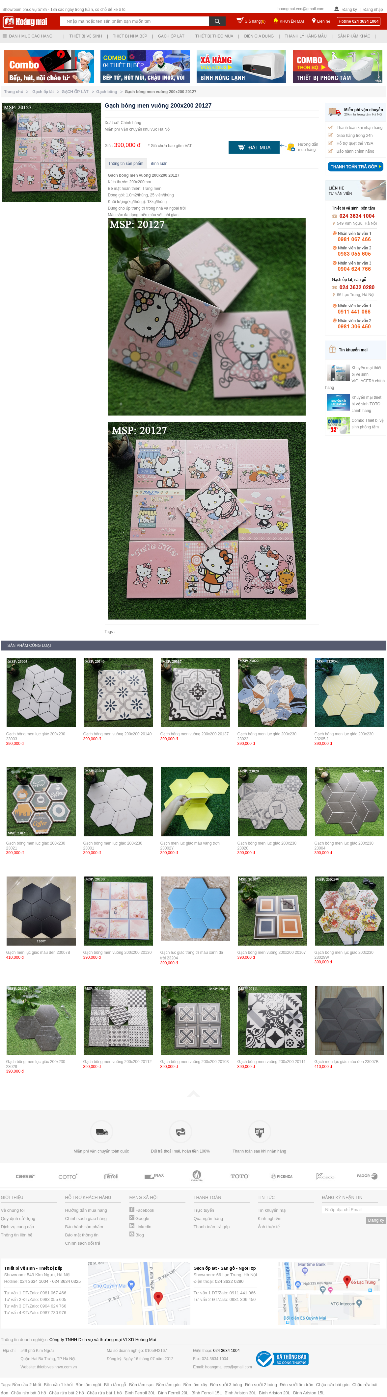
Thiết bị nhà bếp (130, 36)
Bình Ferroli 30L (140, 1392)
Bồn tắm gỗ (115, 1384)
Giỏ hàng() (255, 21)
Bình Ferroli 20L (173, 1392)
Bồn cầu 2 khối (26, 1384)
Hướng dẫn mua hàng (86, 1210)
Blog (136, 1234)
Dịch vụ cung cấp (17, 1226)
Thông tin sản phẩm (126, 163)
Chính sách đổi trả (82, 1243)
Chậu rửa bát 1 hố (104, 1392)
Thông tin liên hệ (17, 1234)
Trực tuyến (204, 1210)
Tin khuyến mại (272, 1210)
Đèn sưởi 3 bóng (226, 1384)
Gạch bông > (110, 91)
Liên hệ (323, 21)
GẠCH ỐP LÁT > (79, 91)
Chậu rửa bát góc (332, 1384)
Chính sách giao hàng (86, 1218)
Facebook (141, 1210)
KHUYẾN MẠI (292, 21)
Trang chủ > (17, 91)
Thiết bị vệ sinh (85, 36)
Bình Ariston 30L (240, 1392)
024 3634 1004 (34, 1281)
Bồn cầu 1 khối (58, 1384)
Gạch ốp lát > (47, 91)
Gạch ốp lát (171, 36)
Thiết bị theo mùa (214, 36)
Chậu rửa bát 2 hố (66, 1392)
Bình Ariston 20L (274, 1392)
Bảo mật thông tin (81, 1234)
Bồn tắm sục (141, 1384)
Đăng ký (350, 9)
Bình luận (159, 163)
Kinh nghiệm (270, 1218)
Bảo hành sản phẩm (84, 1226)
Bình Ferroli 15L (206, 1392)
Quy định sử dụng (18, 1218)
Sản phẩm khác (354, 36)
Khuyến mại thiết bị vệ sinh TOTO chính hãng (366, 404)
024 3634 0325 (66, 1281)
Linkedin (140, 1226)
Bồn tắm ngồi (88, 1384)
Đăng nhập (373, 9)
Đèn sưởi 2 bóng (261, 1384)
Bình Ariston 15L (308, 1392)
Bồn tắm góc (168, 1384)
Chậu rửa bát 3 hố (28, 1392)
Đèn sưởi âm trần (296, 1384)
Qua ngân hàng (208, 1218)
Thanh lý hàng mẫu (306, 36)
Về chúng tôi (13, 1210)
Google (139, 1218)
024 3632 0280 (229, 1281)
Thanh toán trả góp (212, 1226)
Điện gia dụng (259, 36)
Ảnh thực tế (269, 1226)
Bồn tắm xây (195, 1384)
